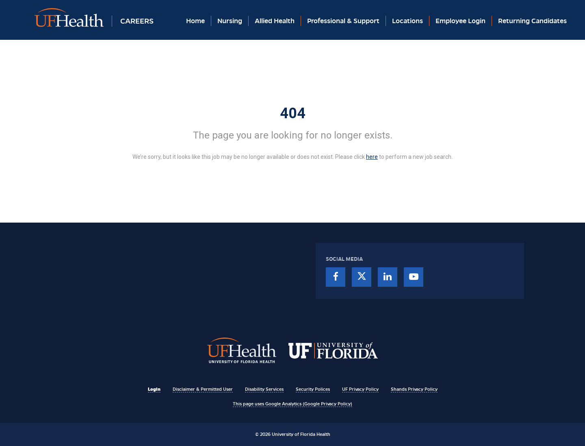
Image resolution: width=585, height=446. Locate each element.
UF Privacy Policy (360, 389)
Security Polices (313, 389)
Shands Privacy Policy (414, 389)
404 (293, 113)
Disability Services (264, 389)
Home (195, 21)
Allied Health (275, 21)
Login (154, 389)
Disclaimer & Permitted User (203, 389)
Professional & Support (343, 21)
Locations (407, 21)
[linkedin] (387, 277)
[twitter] (361, 277)
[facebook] (335, 277)
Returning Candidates (532, 21)
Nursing (229, 21)
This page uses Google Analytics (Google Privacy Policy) (292, 404)
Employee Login (460, 21)
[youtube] (413, 277)
